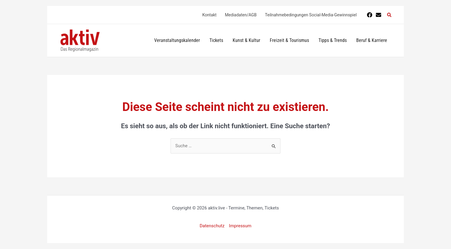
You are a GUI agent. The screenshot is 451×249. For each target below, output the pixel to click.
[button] (389, 15)
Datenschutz (212, 225)
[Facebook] (369, 15)
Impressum (240, 225)
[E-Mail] (378, 15)
